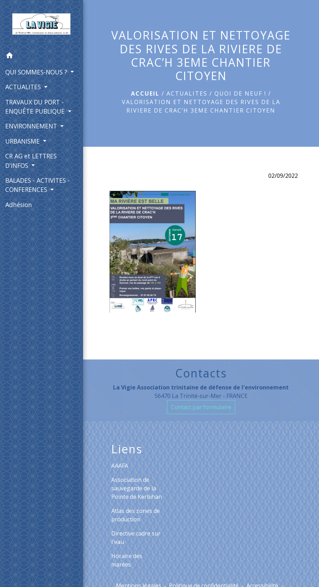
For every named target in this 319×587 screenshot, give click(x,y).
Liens (126, 449)
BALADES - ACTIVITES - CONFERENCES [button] (37, 185)
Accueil (145, 93)
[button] (41, 56)
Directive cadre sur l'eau (136, 537)
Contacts (201, 373)
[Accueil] (41, 24)
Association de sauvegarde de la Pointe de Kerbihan (136, 488)
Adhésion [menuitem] (18, 204)
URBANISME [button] (23, 141)
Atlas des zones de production (135, 515)
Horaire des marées (126, 560)
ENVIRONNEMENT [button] (32, 126)
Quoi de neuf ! (240, 93)
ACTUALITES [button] (24, 87)
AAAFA (119, 466)
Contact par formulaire (201, 407)
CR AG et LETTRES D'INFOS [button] (31, 160)
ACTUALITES (187, 93)
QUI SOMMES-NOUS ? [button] (37, 72)
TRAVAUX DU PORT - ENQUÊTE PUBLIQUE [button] (36, 106)
